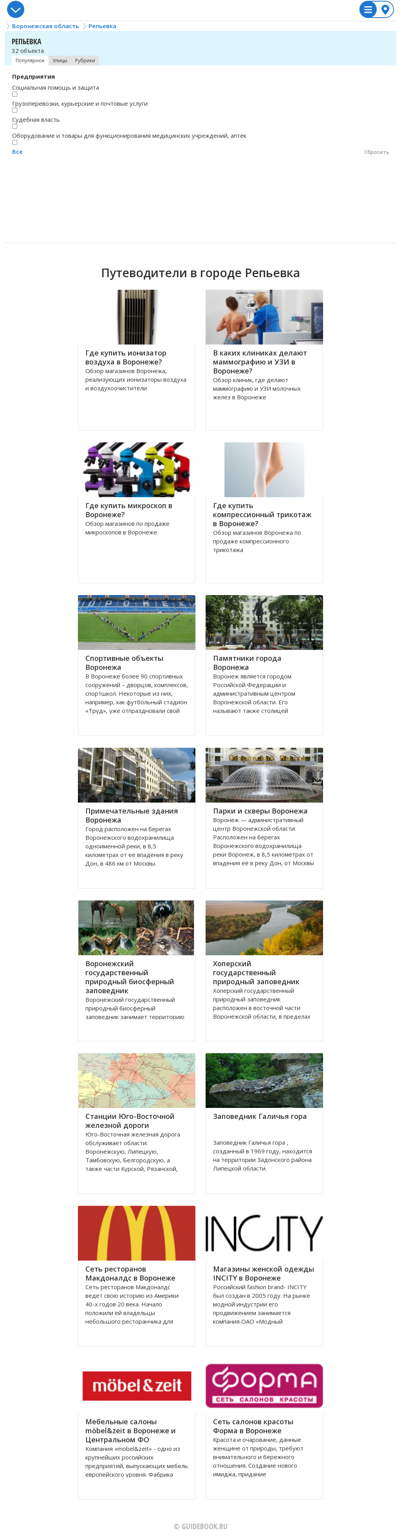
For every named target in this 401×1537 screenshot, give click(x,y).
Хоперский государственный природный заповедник (256, 972)
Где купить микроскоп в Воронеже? (128, 510)
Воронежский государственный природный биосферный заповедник (129, 977)
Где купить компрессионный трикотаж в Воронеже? (262, 514)
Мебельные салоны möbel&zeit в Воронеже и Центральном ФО (130, 1430)
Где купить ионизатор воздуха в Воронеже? (125, 357)
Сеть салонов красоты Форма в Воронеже (253, 1426)
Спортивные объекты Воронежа (124, 662)
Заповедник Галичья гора (260, 1116)
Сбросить (376, 152)
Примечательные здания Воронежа (131, 815)
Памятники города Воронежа (247, 662)
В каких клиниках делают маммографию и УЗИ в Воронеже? (260, 361)
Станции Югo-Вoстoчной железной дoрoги (130, 1120)
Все (17, 151)
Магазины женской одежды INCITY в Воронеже (263, 1273)
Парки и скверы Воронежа (260, 810)
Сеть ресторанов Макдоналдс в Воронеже (130, 1273)
